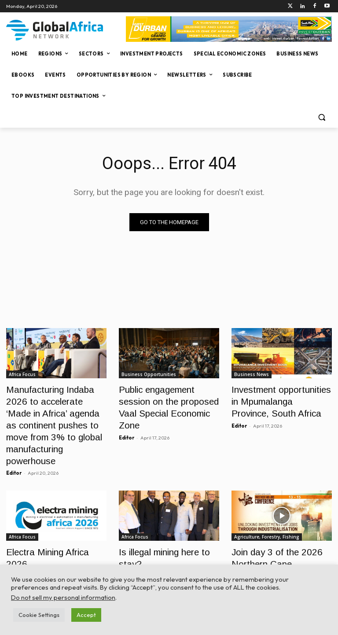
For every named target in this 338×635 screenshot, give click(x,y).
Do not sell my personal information (63, 597)
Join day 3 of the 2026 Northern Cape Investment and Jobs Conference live (276, 536)
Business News (251, 374)
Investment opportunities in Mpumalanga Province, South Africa (281, 398)
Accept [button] (86, 614)
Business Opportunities (148, 374)
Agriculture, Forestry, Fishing (266, 512)
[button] (321, 117)
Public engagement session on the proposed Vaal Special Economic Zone (169, 398)
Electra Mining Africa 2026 (50, 527)
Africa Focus (22, 374)
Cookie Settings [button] (38, 614)
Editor (14, 449)
